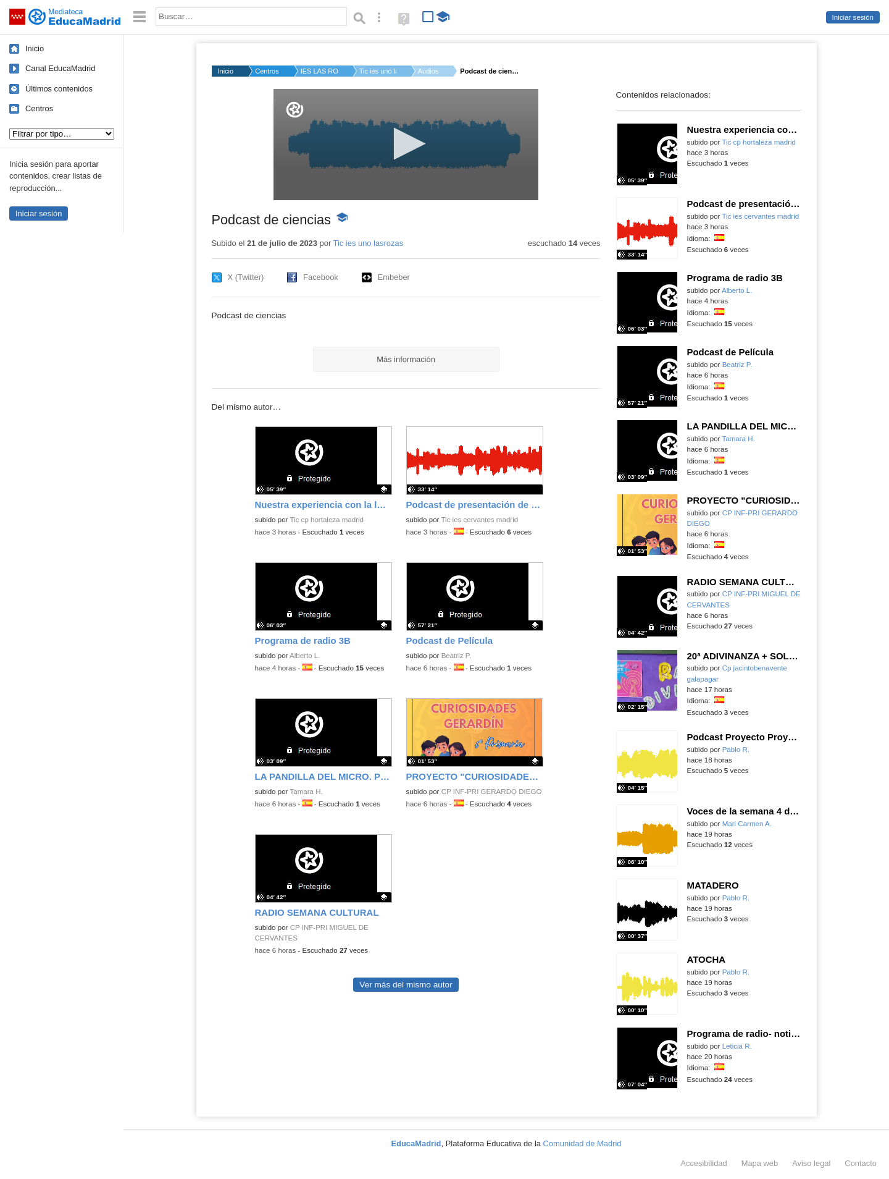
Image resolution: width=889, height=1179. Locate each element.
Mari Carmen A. (747, 823)
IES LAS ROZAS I (319, 71)
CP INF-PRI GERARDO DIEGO (491, 791)
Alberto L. (305, 655)
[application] (405, 144)
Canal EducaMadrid (60, 68)
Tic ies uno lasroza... (377, 71)
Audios (428, 71)
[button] (406, 143)
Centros (39, 108)
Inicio (34, 48)
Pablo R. (735, 749)
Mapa (759, 1163)
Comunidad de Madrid (582, 1143)
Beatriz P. (456, 655)
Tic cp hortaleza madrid (327, 519)
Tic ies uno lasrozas (368, 243)
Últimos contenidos (59, 88)
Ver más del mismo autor (405, 984)
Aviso (811, 1163)
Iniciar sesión (853, 17)
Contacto (861, 1163)
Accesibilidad (703, 1163)
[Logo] (295, 109)
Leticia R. (737, 1046)
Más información (406, 359)
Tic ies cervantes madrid (479, 519)
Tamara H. (306, 791)
